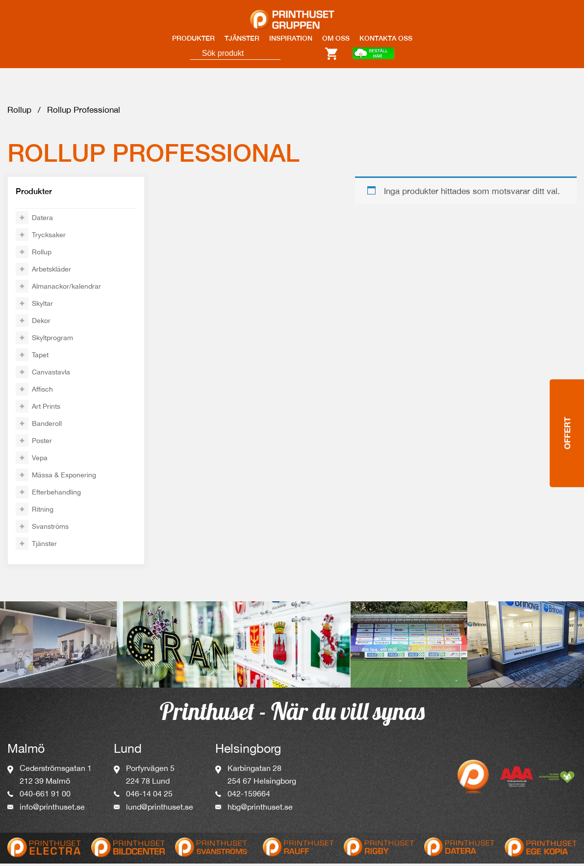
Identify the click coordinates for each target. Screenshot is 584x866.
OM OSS (336, 38)
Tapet (40, 357)
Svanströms (50, 529)
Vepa (40, 460)
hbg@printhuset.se (260, 809)
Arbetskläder (51, 271)
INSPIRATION (290, 38)
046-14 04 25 (149, 796)
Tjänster (44, 546)
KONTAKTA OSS (385, 38)
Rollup (19, 112)
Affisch (42, 392)
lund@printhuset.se (159, 809)
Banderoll (47, 426)
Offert (567, 432)
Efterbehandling (56, 494)
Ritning (42, 512)
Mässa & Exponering (64, 477)
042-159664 (249, 796)
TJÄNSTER (242, 38)
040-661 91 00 (45, 796)
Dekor (41, 323)
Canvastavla (51, 374)
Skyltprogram (52, 340)
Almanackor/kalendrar (66, 289)
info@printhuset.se (52, 809)
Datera (42, 220)
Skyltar (42, 306)
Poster (42, 443)
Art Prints (46, 409)
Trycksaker (49, 237)
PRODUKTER (193, 38)
